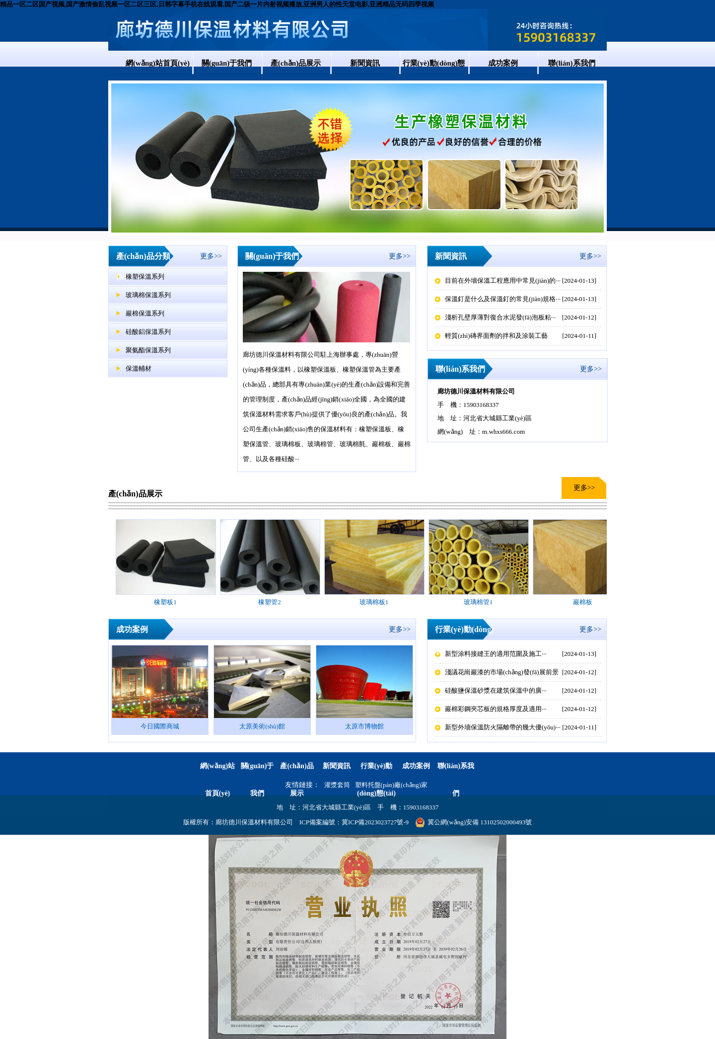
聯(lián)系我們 (571, 63)
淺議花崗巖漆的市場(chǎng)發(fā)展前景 (502, 672)
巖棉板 (582, 602)
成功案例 (503, 63)
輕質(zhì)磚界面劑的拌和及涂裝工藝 (496, 335)
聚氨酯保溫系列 (148, 350)
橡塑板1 (165, 602)
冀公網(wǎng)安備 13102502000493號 (473, 822)
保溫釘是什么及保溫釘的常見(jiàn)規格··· (503, 299)
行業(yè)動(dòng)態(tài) (434, 75)
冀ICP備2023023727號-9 (375, 822)
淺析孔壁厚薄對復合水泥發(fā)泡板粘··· (500, 317)
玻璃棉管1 (478, 602)
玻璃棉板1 (374, 602)
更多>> (211, 256)
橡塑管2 (269, 602)
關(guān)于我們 (227, 63)
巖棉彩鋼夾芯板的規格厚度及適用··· (496, 709)
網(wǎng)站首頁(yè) (158, 63)
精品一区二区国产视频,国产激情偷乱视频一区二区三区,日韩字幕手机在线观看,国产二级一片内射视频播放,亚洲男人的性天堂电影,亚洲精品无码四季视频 (217, 4)
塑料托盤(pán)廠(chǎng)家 (391, 785)
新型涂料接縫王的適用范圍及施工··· (496, 653)
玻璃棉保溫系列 (148, 295)
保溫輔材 (138, 368)
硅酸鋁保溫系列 (148, 331)
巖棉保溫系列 (145, 313)
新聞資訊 (365, 63)
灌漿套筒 (337, 785)
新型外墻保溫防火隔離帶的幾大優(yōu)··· (503, 727)
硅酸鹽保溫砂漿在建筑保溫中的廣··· (496, 690)
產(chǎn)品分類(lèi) (143, 266)
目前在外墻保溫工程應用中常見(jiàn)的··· (503, 280)
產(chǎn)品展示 (296, 63)
